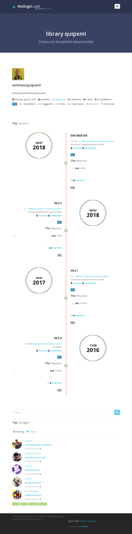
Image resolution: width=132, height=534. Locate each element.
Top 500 (42, 504)
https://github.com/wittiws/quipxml (98, 141)
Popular (32, 431)
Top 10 (16, 504)
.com (26, 6)
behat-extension (34, 453)
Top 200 (33, 504)
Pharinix (84, 526)
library (29, 441)
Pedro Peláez (47, 9)
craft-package (33, 491)
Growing (18, 431)
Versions (95, 103)
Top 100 (24, 504)
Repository (60, 99)
